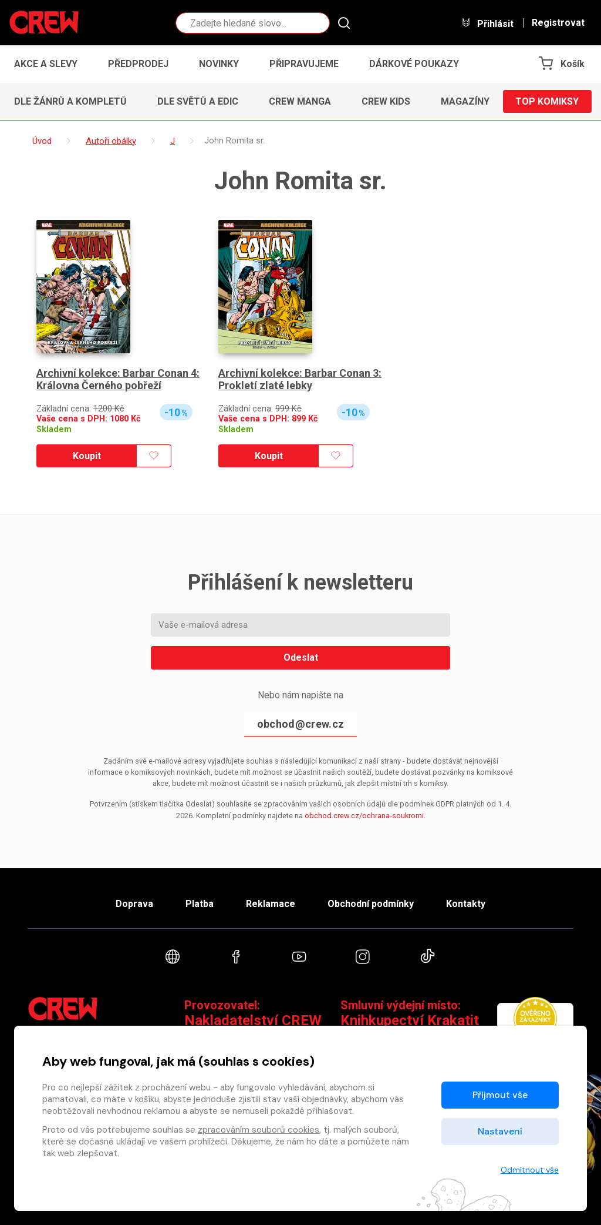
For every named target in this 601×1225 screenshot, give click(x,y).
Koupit (87, 455)
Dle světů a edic (197, 101)
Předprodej (138, 63)
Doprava (134, 903)
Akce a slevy (45, 63)
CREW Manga (300, 101)
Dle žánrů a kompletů (70, 101)
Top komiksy (547, 101)
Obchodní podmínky (370, 903)
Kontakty (465, 903)
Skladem (54, 429)
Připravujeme (304, 63)
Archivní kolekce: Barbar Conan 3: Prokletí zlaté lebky (299, 379)
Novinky (219, 63)
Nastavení (500, 1131)
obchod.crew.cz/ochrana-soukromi (364, 815)
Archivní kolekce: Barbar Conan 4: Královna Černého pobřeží (118, 379)
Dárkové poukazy (414, 63)
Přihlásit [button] (487, 23)
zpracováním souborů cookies (258, 1130)
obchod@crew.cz (300, 724)
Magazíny (465, 101)
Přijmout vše (500, 1095)
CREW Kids (386, 101)
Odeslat (300, 657)
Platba (199, 903)
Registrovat (558, 23)
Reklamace (270, 903)
